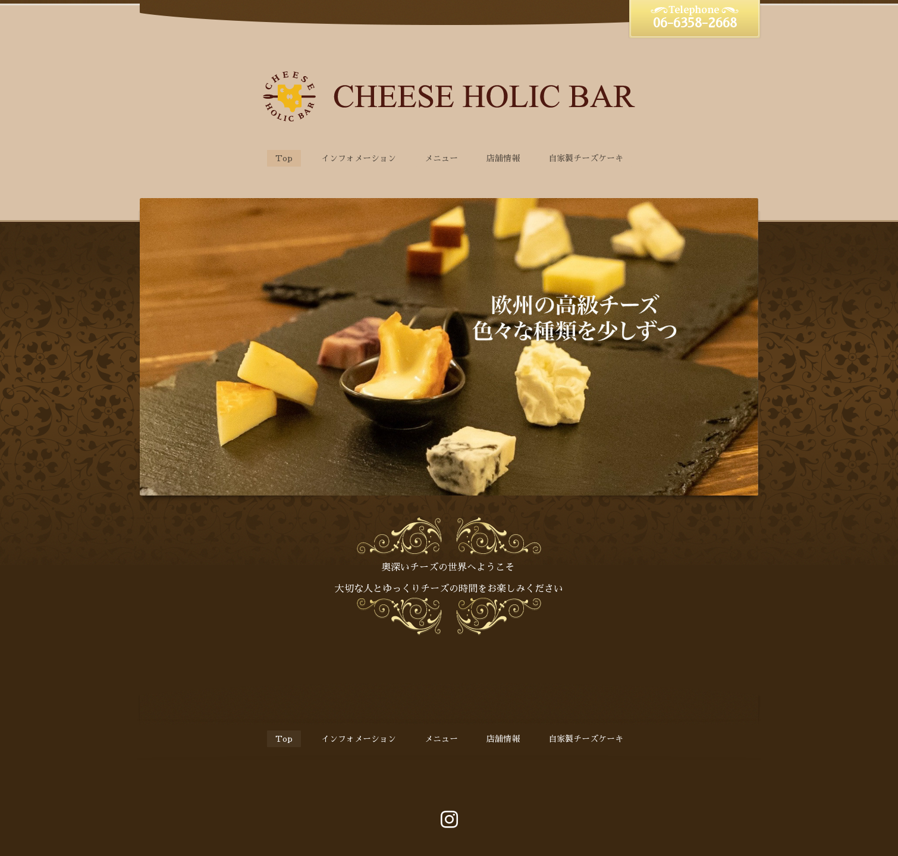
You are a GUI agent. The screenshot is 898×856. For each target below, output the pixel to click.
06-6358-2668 (695, 23)
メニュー (441, 158)
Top (284, 158)
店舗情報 (503, 158)
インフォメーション (358, 158)
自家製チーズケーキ (585, 158)
